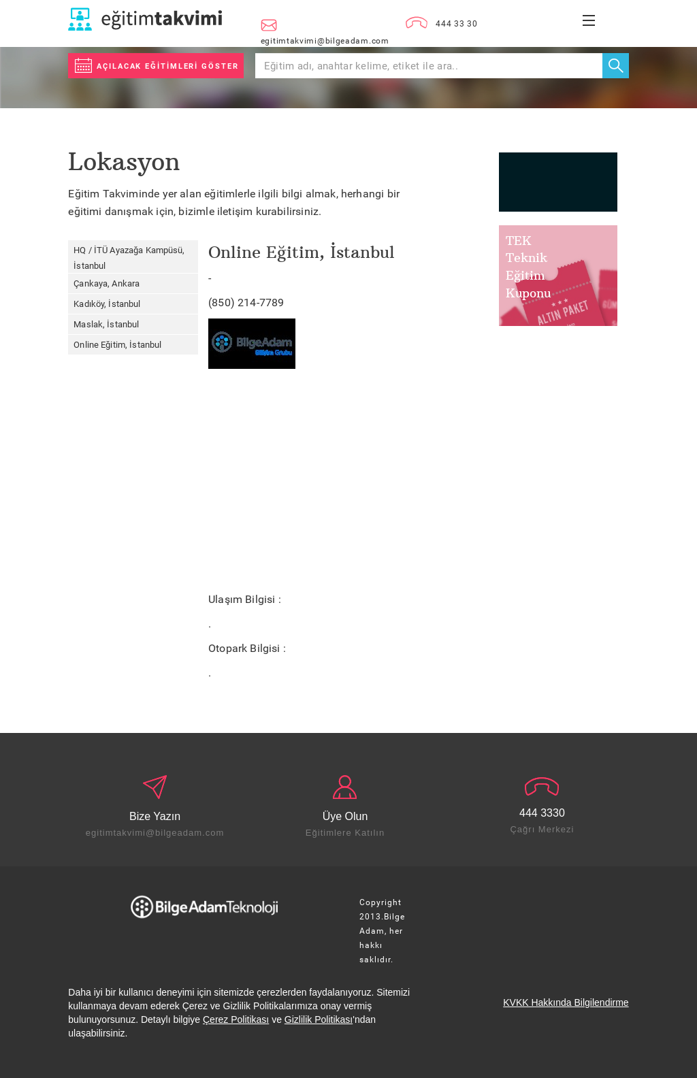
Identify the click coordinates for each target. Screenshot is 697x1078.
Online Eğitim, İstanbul (117, 345)
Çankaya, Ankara (107, 283)
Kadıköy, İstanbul (107, 304)
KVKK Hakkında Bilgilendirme (565, 1002)
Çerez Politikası (236, 1019)
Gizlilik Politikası (319, 1019)
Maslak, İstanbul (106, 324)
